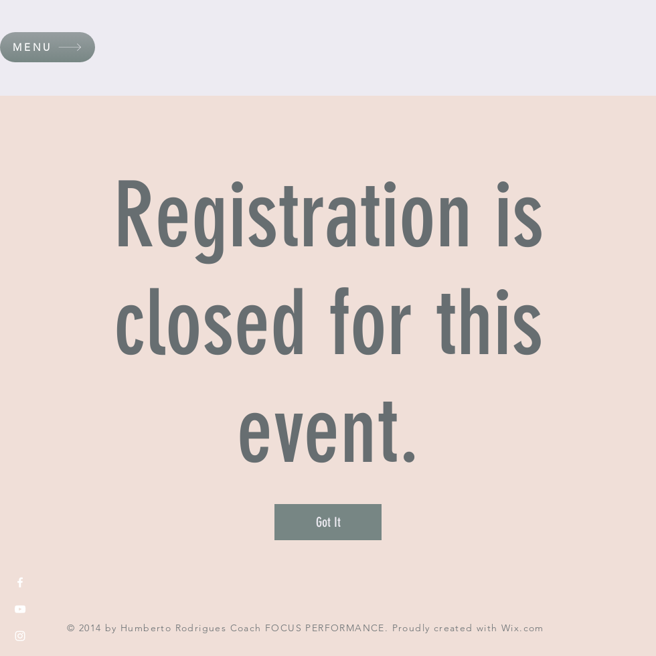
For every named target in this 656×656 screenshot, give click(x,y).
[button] (47, 47)
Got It (328, 522)
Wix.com (522, 628)
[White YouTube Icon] (20, 609)
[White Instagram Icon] (20, 636)
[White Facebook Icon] (20, 582)
